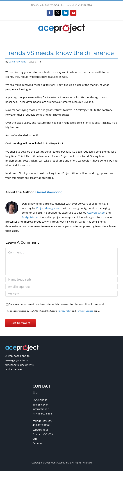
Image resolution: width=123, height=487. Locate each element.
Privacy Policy (64, 310)
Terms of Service (84, 310)
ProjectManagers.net (48, 208)
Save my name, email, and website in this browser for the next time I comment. (57, 304)
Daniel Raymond (17, 61)
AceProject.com (96, 212)
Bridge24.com (30, 217)
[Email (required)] (61, 286)
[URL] (61, 294)
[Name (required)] (61, 279)
